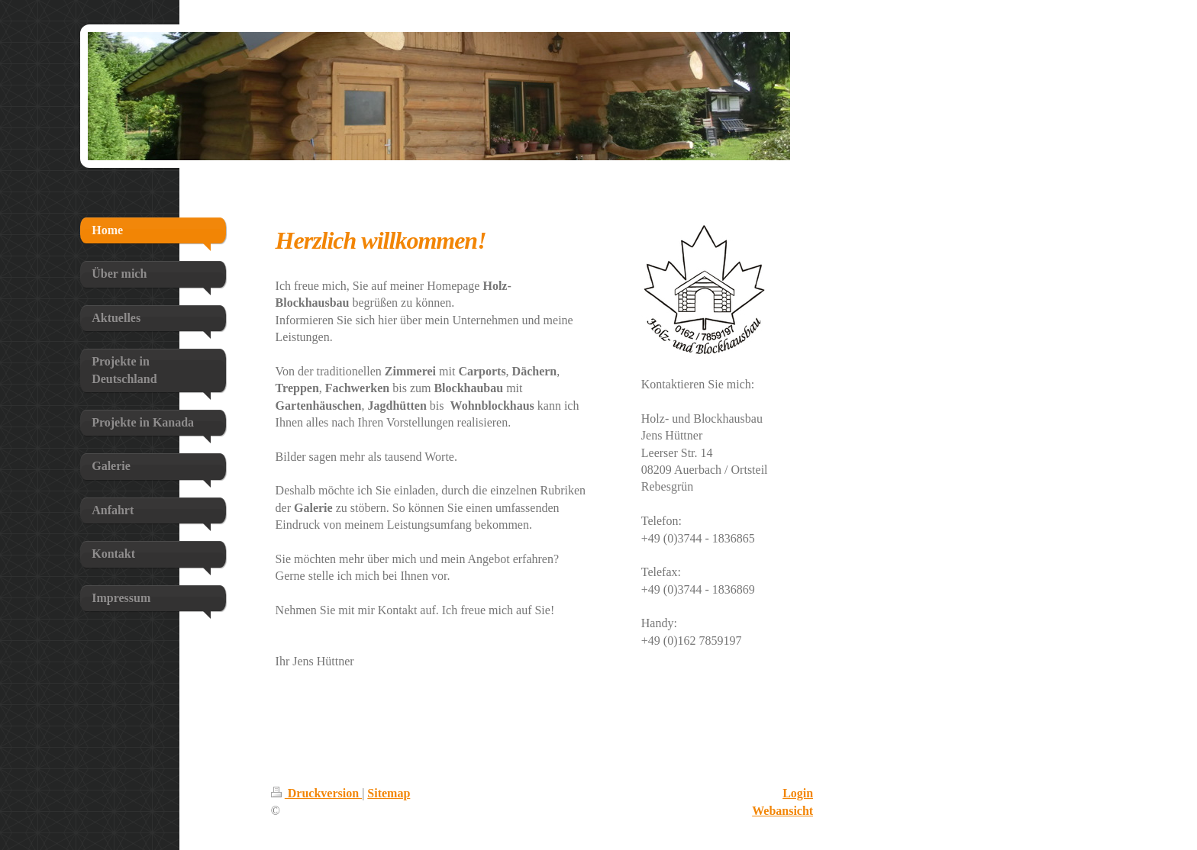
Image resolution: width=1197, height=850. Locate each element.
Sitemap (388, 793)
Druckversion (316, 793)
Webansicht (782, 810)
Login (797, 793)
